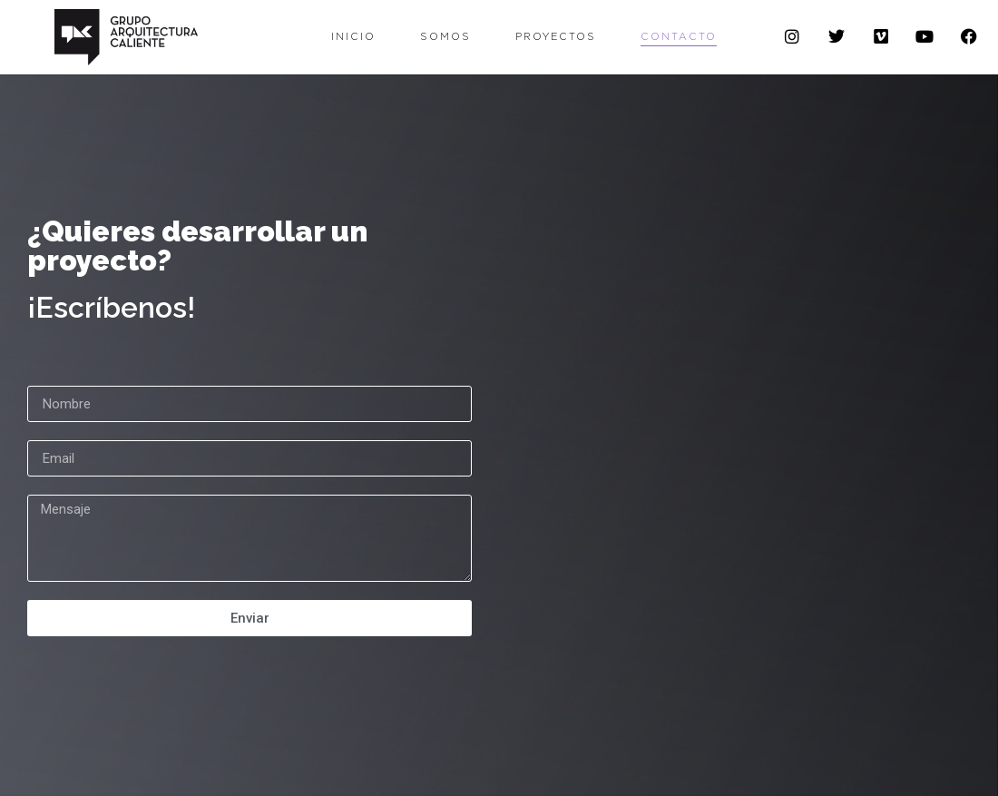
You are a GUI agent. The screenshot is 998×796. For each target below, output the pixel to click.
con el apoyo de (439, 766)
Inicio (353, 37)
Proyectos (555, 37)
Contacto (679, 37)
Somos (445, 37)
